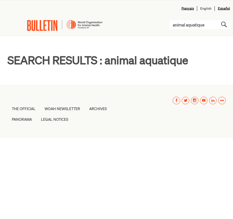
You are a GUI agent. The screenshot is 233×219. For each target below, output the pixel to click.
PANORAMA (22, 119)
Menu (9, 25)
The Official (23, 108)
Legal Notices (54, 119)
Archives (98, 108)
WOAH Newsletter (62, 108)
